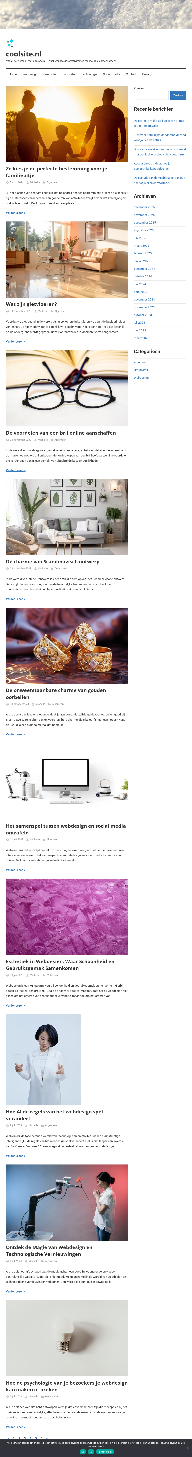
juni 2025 (140, 238)
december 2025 (144, 207)
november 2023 (144, 307)
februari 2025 (143, 253)
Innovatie (69, 74)
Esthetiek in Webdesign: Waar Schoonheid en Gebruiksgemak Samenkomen (60, 964)
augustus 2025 (144, 230)
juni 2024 (140, 284)
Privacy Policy (105, 1452)
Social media (111, 74)
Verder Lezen (14, 213)
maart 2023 (141, 338)
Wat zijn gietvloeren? (31, 304)
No (90, 1452)
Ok (82, 1452)
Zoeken (139, 88)
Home (13, 74)
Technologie (89, 74)
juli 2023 (139, 322)
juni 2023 (140, 330)
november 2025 (144, 215)
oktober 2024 (143, 276)
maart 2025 (141, 245)
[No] (187, 1448)
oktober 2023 (143, 315)
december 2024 (144, 268)
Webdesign (30, 74)
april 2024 (140, 292)
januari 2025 (142, 261)
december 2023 (144, 299)
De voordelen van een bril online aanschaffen (61, 432)
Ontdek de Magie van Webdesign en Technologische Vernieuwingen (49, 1250)
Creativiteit (50, 74)
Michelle (35, 182)
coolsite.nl (23, 54)
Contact (131, 74)
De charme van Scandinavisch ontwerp (53, 561)
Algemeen (52, 182)
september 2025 (145, 222)
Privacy (147, 74)
